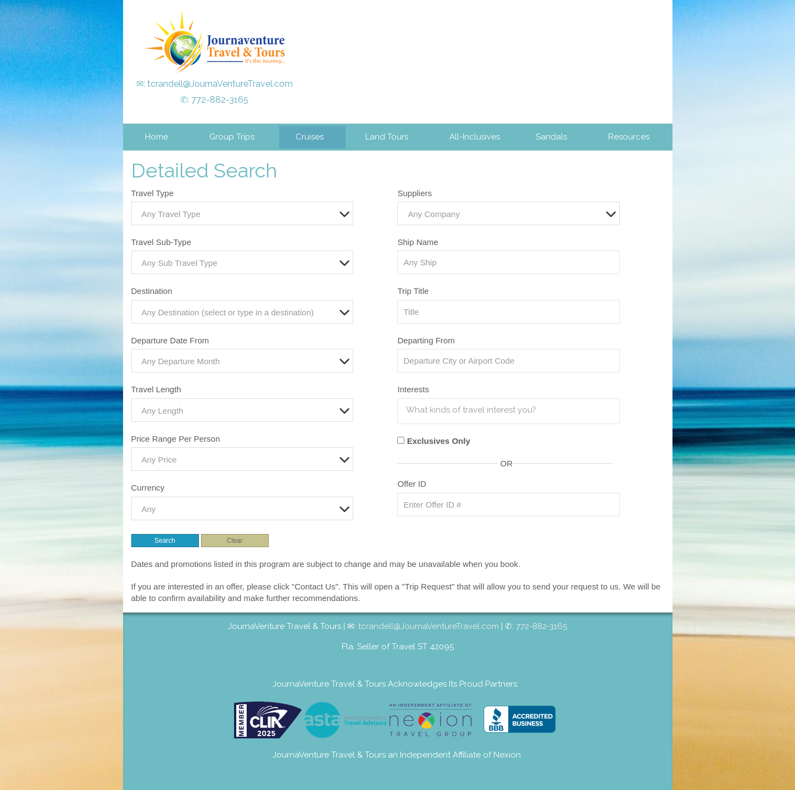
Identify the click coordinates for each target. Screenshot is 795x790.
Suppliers (414, 193)
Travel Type (152, 193)
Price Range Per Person (175, 438)
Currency (148, 487)
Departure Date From (170, 340)
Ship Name (417, 242)
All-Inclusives (474, 137)
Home (156, 137)
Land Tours (386, 137)
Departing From (425, 340)
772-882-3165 (219, 99)
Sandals (551, 137)
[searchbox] (511, 410)
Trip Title (413, 291)
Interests (413, 389)
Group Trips (231, 137)
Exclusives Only (438, 441)
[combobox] (242, 213)
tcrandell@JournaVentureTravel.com (220, 84)
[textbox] (245, 214)
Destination (152, 291)
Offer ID (411, 483)
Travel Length (156, 389)
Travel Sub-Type (161, 242)
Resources (628, 137)
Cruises (310, 137)
